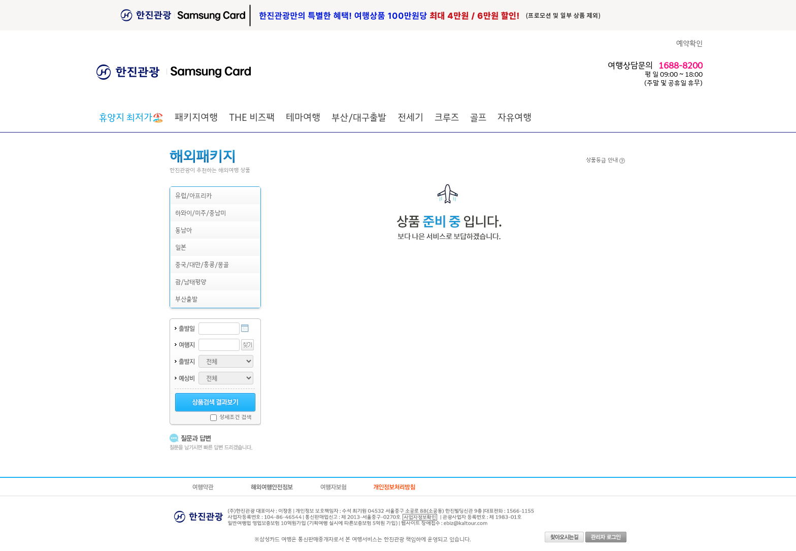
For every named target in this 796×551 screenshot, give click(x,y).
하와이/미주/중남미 (200, 212)
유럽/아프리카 (193, 195)
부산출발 (186, 299)
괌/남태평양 (190, 281)
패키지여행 (196, 116)
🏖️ (131, 116)
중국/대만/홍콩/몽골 (202, 264)
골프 (478, 116)
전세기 (410, 116)
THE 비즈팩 (252, 116)
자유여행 (515, 116)
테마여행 (303, 116)
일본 (180, 247)
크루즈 (447, 116)
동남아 (183, 229)
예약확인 (689, 43)
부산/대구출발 (358, 116)
